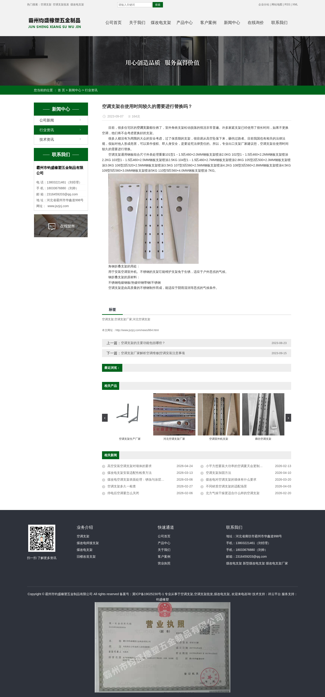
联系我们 (279, 22)
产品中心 (184, 22)
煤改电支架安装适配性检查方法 (129, 473)
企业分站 (263, 4)
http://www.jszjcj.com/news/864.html (137, 330)
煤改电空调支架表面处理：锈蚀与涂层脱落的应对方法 (145, 479)
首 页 (61, 90)
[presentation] (105, 418)
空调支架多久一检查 (121, 486)
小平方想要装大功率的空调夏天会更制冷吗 (236, 466)
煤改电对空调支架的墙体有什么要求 (231, 479)
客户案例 (208, 22)
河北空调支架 (141, 319)
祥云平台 (274, 594)
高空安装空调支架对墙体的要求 (129, 466)
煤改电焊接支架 (88, 543)
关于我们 (137, 22)
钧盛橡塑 (162, 599)
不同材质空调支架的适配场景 (226, 486)
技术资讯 (46, 139)
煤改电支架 (77, 4)
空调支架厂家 (123, 319)
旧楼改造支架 (86, 556)
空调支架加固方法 (218, 473)
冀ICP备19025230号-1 (148, 594)
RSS (287, 4)
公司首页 (113, 22)
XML (295, 4)
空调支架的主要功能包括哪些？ (143, 343)
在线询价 (256, 22)
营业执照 (164, 563)
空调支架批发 (61, 4)
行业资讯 (91, 90)
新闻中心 (232, 22)
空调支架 (46, 4)
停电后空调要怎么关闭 (123, 493)
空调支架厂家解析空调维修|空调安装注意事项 (153, 353)
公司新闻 (46, 120)
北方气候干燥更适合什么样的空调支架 (233, 493)
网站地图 (277, 4)
